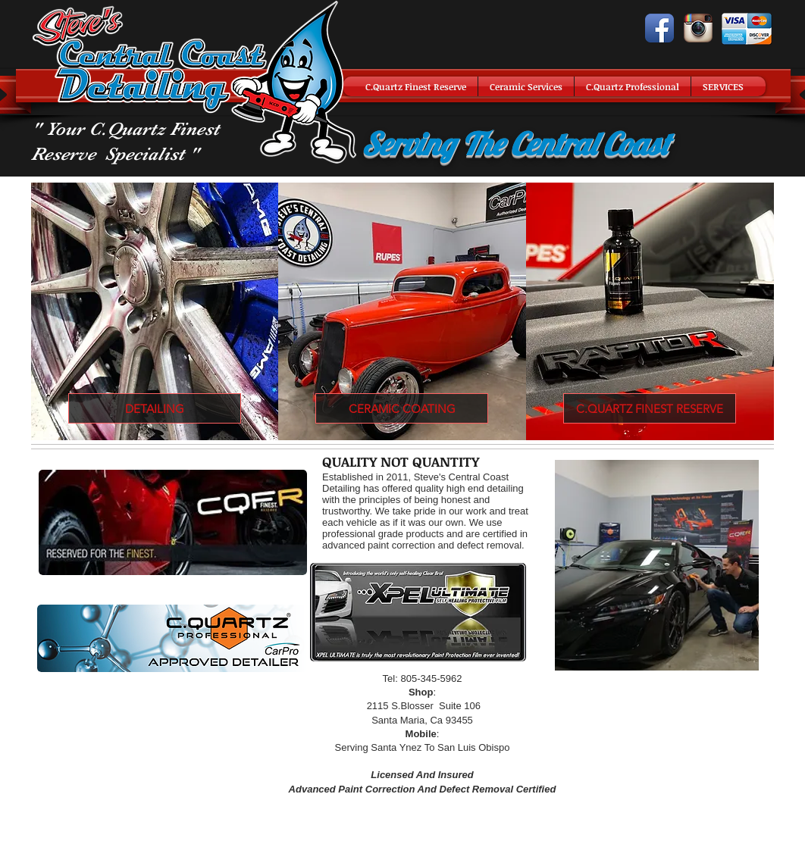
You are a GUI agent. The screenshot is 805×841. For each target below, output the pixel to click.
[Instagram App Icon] (698, 28)
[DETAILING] (154, 408)
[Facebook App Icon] (659, 28)
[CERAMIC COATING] (401, 408)
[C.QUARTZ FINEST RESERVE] (649, 408)
